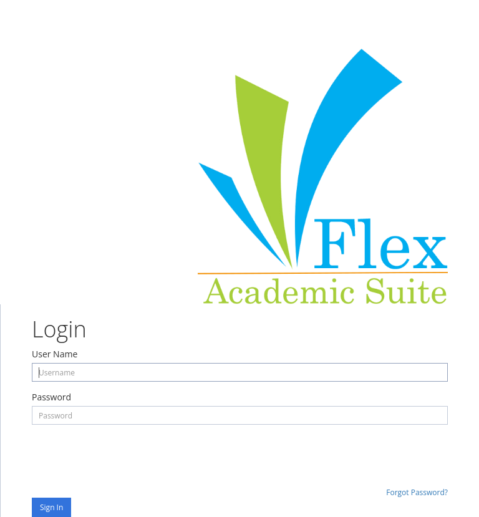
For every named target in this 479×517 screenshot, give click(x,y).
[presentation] (126, 455)
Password (51, 397)
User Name (54, 354)
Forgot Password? (417, 492)
